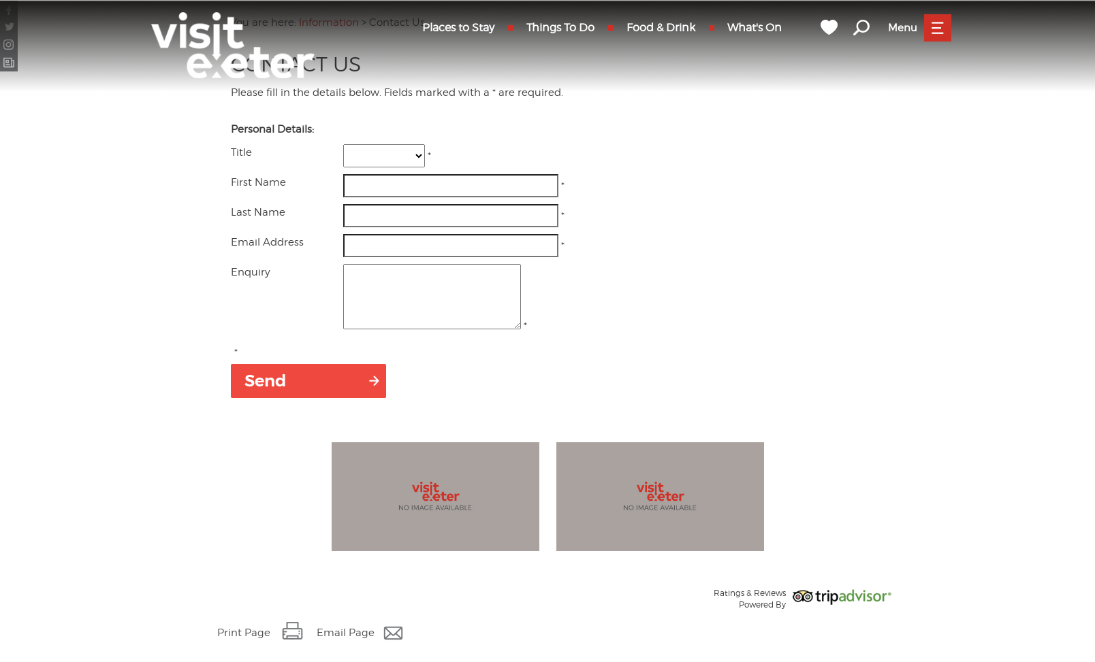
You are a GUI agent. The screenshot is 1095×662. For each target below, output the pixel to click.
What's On (754, 27)
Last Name (258, 212)
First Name (258, 182)
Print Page (243, 645)
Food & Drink (660, 27)
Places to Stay (458, 27)
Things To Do (560, 27)
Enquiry (250, 272)
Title (241, 152)
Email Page (346, 645)
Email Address (267, 242)
